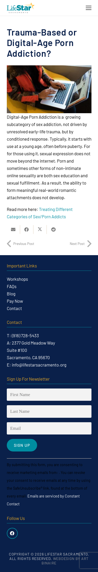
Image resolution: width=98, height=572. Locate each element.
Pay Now (15, 301)
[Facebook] (12, 533)
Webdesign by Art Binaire (65, 560)
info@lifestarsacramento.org (39, 364)
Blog (11, 293)
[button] (88, 8)
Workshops (17, 279)
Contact (14, 308)
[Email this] (13, 229)
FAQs (11, 286)
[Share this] (26, 229)
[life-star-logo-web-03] (20, 8)
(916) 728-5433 (25, 335)
